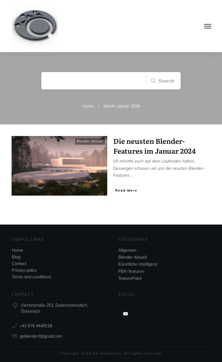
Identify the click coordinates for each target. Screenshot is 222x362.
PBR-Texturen (131, 271)
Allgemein (127, 250)
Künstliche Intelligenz (137, 264)
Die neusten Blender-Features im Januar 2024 (154, 146)
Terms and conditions (31, 277)
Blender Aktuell (90, 141)
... (132, 175)
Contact (19, 263)
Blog (16, 257)
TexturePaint (130, 278)
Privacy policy (24, 270)
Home (17, 250)
